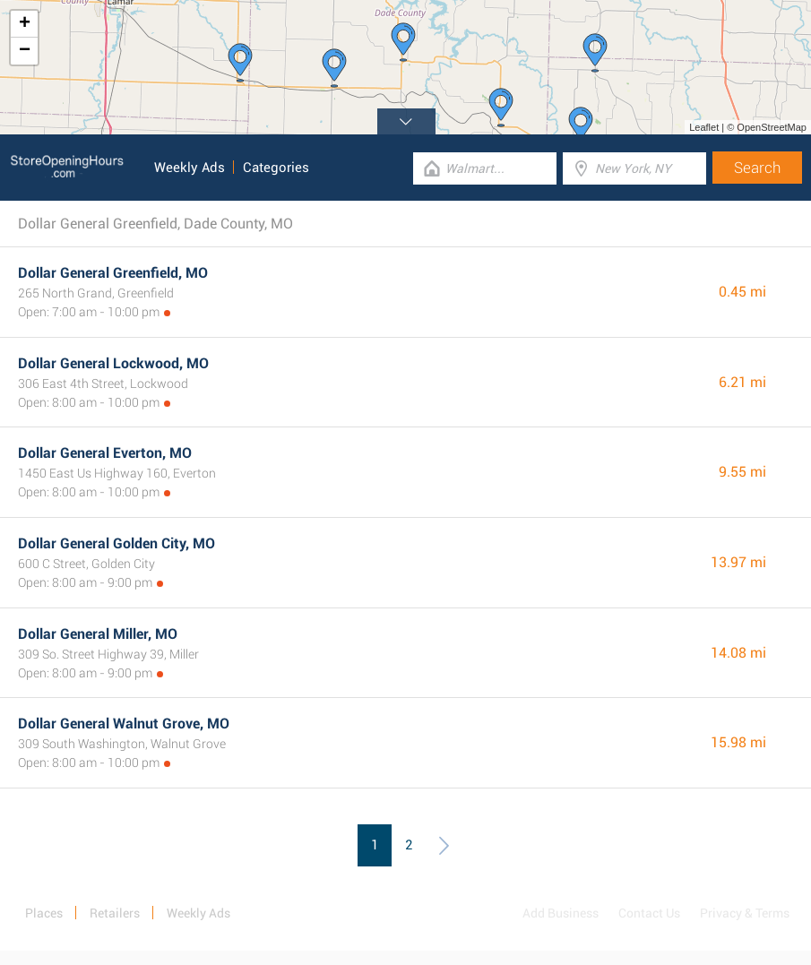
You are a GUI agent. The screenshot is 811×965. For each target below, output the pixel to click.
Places (44, 913)
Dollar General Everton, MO (105, 452)
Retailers (115, 913)
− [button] (24, 51)
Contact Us (649, 913)
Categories (276, 167)
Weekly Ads (189, 167)
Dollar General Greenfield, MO (113, 272)
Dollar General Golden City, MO (116, 543)
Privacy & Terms (744, 913)
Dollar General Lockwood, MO (113, 363)
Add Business (560, 913)
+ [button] (24, 24)
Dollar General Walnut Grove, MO (123, 723)
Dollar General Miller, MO (97, 633)
